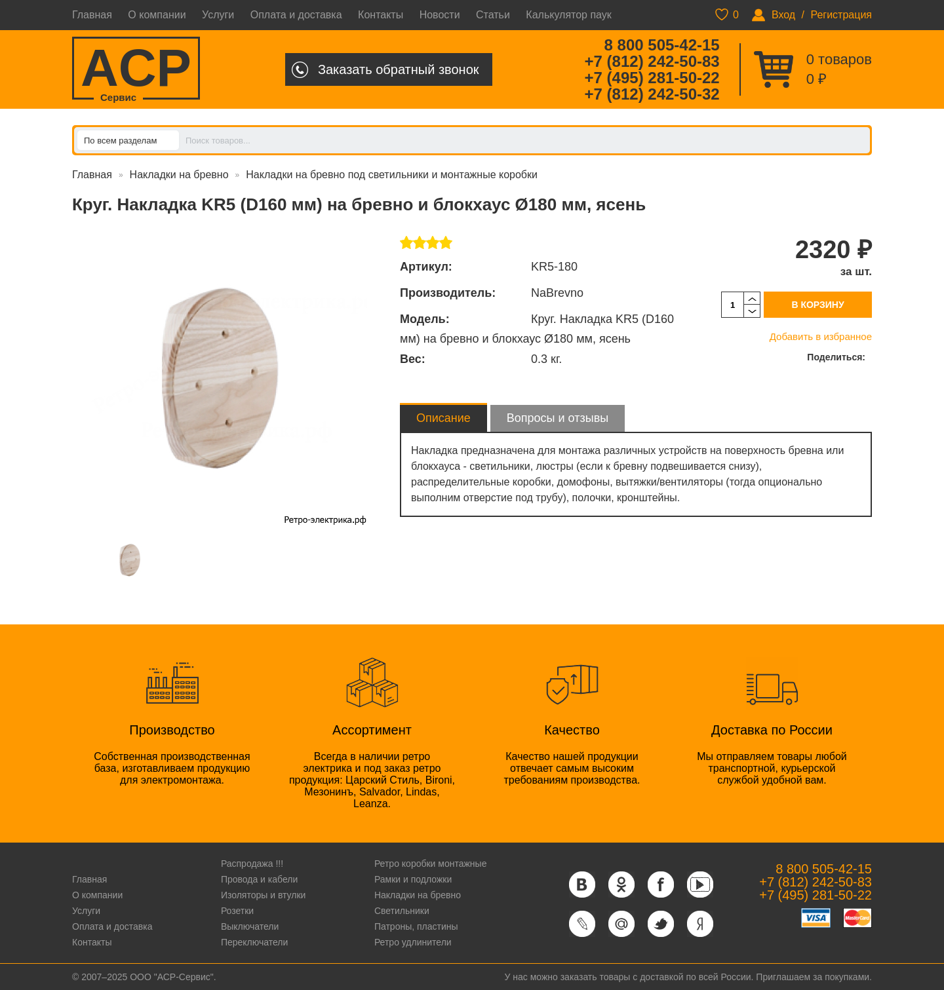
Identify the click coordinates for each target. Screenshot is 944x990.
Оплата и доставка (296, 14)
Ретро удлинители (413, 942)
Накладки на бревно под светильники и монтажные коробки (392, 174)
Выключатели (250, 926)
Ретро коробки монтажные (430, 863)
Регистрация (841, 14)
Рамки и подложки (413, 879)
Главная (92, 14)
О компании (157, 14)
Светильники (401, 910)
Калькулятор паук (569, 14)
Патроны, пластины (416, 926)
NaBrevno (557, 292)
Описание (443, 418)
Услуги (218, 14)
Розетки (237, 910)
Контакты (380, 14)
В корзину (817, 304)
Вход (783, 14)
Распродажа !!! (252, 863)
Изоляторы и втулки (263, 895)
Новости (440, 14)
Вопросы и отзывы (557, 418)
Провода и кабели (259, 879)
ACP (136, 69)
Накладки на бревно (179, 174)
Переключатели (254, 942)
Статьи (493, 14)
